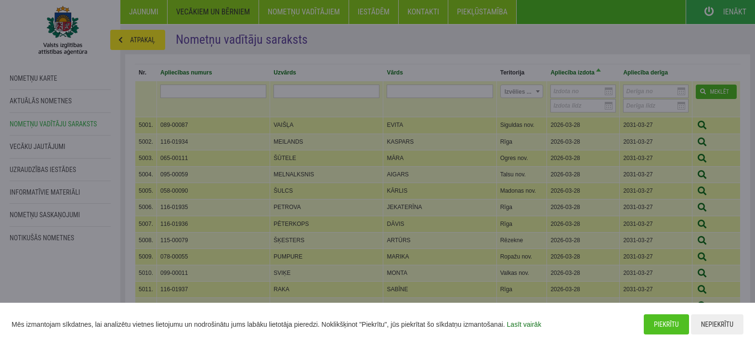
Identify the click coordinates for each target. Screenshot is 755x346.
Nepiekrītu (717, 324)
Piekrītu (666, 324)
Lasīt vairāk (524, 324)
